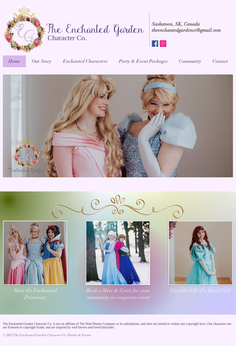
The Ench (66, 30)
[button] (143, 61)
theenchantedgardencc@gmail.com (186, 30)
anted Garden (115, 30)
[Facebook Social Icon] (155, 43)
